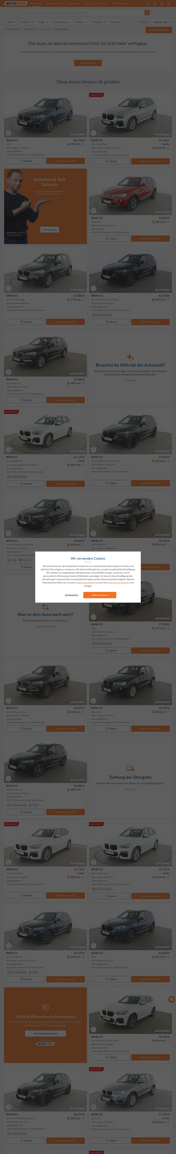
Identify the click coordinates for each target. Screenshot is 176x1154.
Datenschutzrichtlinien (119, 582)
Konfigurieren (71, 595)
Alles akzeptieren (100, 595)
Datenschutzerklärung (86, 582)
